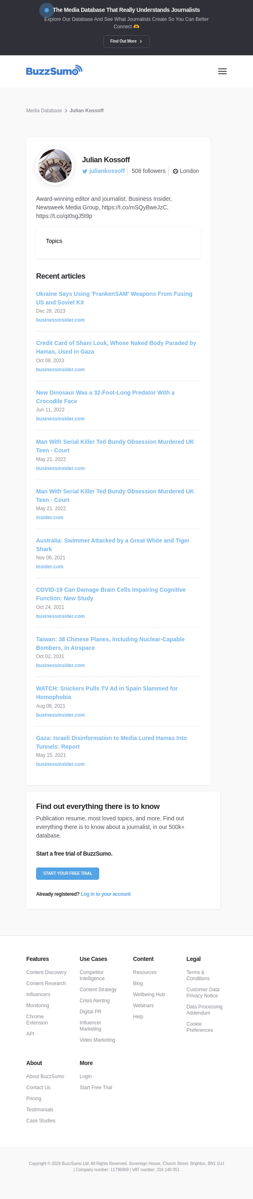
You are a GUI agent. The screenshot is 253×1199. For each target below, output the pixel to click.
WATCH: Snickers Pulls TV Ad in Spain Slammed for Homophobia (107, 692)
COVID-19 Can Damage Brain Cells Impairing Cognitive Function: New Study (111, 594)
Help (138, 1017)
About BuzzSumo (45, 1076)
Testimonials (39, 1110)
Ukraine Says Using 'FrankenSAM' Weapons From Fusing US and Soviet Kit (114, 298)
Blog (138, 983)
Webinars (143, 1005)
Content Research (46, 983)
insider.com (50, 517)
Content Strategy (98, 989)
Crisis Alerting (94, 1001)
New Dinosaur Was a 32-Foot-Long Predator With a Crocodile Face (105, 396)
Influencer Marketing (90, 1026)
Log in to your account (105, 894)
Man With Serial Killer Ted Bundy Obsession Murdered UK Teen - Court (115, 446)
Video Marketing (97, 1040)
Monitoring (37, 1005)
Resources (145, 972)
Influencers (38, 994)
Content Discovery (46, 972)
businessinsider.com (60, 320)
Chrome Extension (37, 1020)
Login (85, 1076)
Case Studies (40, 1121)
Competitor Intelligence (92, 975)
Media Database (44, 111)
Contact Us (38, 1087)
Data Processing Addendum (205, 1010)
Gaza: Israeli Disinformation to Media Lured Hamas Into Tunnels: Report (111, 742)
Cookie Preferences (200, 1027)
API (30, 1034)
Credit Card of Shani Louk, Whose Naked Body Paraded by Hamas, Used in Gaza (116, 347)
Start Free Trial (96, 1087)
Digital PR (90, 1012)
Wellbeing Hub (149, 994)
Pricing (33, 1098)
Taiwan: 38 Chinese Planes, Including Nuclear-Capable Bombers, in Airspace (110, 643)
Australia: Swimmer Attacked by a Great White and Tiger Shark (112, 544)
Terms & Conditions (198, 975)
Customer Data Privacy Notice (203, 993)
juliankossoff (103, 171)
